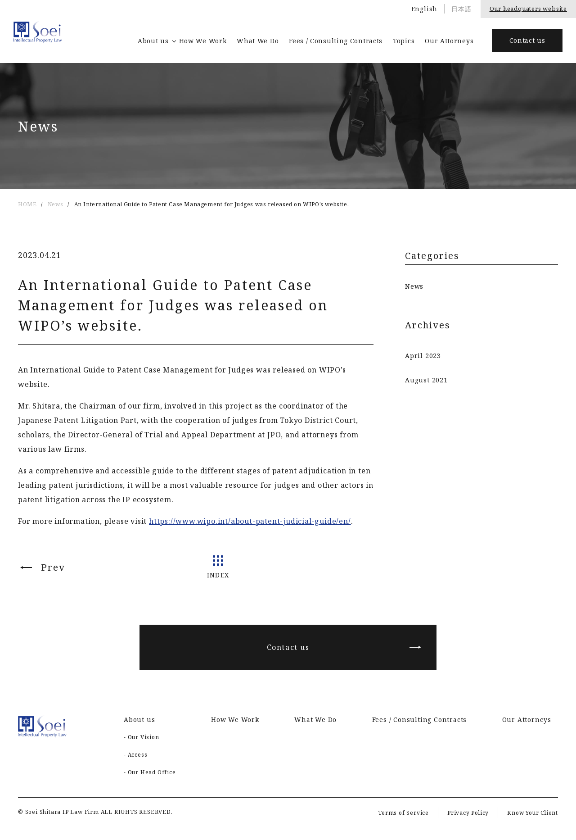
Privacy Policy (468, 813)
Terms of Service (403, 813)
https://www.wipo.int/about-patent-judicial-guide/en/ (250, 521)
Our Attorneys (449, 40)
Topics (403, 40)
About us (153, 40)
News (55, 204)
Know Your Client (532, 813)
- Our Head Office (150, 772)
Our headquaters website (528, 9)
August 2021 (426, 380)
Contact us (527, 40)
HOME (27, 204)
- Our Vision (141, 737)
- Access (135, 754)
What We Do (258, 40)
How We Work (203, 40)
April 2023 (423, 355)
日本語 (461, 9)
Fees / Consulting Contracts (335, 40)
